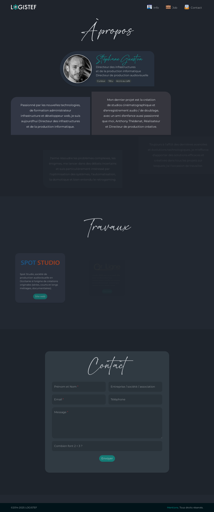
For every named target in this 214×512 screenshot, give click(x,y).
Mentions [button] (172, 507)
